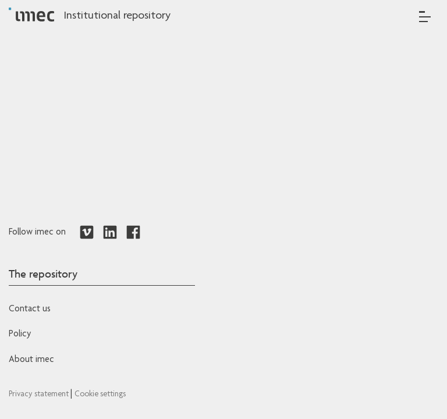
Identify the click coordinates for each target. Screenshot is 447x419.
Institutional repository (117, 16)
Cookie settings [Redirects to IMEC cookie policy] (100, 394)
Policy (20, 334)
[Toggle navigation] (424, 16)
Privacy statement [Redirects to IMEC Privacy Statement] (39, 394)
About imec (31, 360)
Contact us (30, 309)
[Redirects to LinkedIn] (110, 232)
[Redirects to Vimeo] (87, 232)
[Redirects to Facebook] (133, 232)
